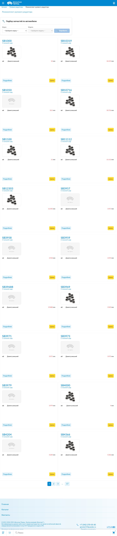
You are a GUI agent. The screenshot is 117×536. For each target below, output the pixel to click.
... (62, 484)
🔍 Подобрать (62, 31)
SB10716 (66, 90)
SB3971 (7, 336)
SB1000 (7, 41)
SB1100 (7, 139)
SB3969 (65, 287)
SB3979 (7, 385)
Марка (4, 27)
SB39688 (7, 287)
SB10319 (66, 41)
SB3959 (65, 238)
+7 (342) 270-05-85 (88, 525)
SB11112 (66, 139)
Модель (30, 27)
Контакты (6, 515)
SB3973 (65, 336)
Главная (5, 504)
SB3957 (65, 188)
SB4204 (7, 434)
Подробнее (7, 80)
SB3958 (7, 238)
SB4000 (65, 385)
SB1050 (7, 90)
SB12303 (7, 188)
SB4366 (65, 434)
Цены (52, 80)
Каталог (5, 510)
